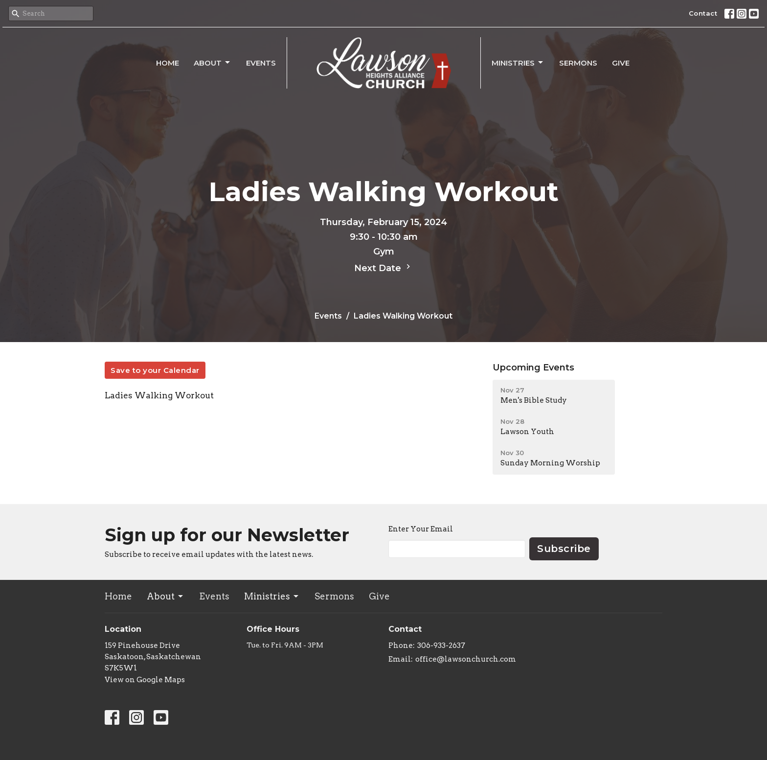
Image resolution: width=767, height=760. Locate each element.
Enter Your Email (420, 529)
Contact (703, 13)
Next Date (383, 268)
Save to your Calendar (155, 370)
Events (261, 63)
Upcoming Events (533, 367)
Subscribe (564, 548)
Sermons (578, 63)
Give (621, 63)
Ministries (518, 63)
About (212, 63)
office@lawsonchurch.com (465, 659)
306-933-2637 (441, 645)
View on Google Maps (145, 679)
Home (167, 63)
